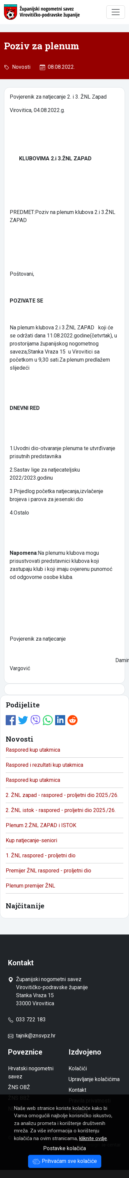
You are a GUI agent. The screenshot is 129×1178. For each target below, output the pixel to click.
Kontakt (77, 1090)
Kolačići (78, 1068)
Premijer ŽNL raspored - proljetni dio (48, 870)
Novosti (19, 67)
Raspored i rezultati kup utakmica (44, 765)
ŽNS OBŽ (19, 1087)
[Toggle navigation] (115, 12)
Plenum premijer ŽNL (30, 885)
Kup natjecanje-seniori (31, 840)
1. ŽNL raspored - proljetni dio (41, 855)
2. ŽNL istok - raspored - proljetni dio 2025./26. (61, 810)
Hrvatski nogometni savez (30, 1072)
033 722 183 (27, 1019)
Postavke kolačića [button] (64, 1148)
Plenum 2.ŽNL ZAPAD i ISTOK (41, 825)
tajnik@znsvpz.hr (35, 1035)
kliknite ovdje (93, 1138)
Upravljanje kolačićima (94, 1079)
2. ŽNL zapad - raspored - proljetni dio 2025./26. (62, 795)
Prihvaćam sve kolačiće (64, 1161)
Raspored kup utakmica (33, 750)
